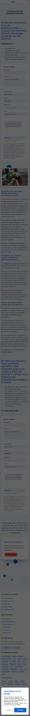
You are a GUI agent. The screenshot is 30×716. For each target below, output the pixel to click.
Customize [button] (8, 710)
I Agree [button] (20, 710)
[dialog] (15, 701)
